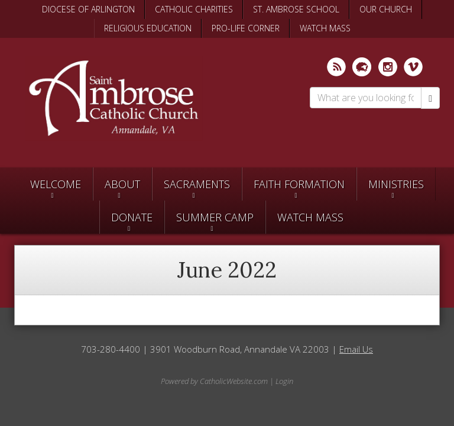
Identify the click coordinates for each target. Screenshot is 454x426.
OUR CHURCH (385, 9)
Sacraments (197, 184)
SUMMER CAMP (215, 217)
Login (284, 381)
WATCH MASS (325, 28)
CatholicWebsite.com (234, 381)
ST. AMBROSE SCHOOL (296, 9)
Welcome (55, 184)
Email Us (356, 349)
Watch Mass (310, 217)
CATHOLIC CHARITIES (194, 9)
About (122, 184)
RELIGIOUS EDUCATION (148, 28)
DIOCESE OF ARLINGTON (88, 9)
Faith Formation (299, 184)
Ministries (396, 184)
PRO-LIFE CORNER (246, 28)
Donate (132, 217)
